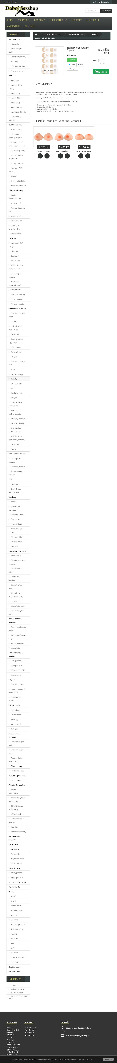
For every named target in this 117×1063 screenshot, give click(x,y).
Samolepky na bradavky (15, 460)
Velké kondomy (16, 524)
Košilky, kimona (16, 393)
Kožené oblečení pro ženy (17, 637)
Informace (15, 979)
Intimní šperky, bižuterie (17, 454)
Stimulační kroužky (17, 304)
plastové (13, 934)
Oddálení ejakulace (16, 780)
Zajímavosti (13, 26)
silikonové (14, 953)
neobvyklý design (16, 929)
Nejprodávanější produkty (13, 1031)
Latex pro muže (16, 661)
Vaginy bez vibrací (17, 859)
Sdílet (80, 65)
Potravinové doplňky (18, 832)
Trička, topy (14, 444)
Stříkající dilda (15, 234)
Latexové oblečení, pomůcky (16, 654)
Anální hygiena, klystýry (15, 87)
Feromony (14, 61)
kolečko (74, 101)
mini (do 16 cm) (16, 910)
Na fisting (14, 719)
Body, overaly (15, 347)
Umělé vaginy (14, 849)
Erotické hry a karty (17, 684)
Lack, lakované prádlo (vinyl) (15, 328)
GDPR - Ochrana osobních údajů (13, 1051)
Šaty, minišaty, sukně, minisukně (15, 430)
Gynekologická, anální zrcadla (15, 490)
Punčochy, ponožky (17, 419)
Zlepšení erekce (14, 967)
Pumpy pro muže (16, 873)
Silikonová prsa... (44, 151)
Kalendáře (14, 827)
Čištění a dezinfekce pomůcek (17, 562)
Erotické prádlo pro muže (17, 315)
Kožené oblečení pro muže (17, 628)
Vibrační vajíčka (14, 887)
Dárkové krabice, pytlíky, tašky (16, 807)
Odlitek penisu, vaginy (15, 699)
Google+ (72, 69)
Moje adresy (29, 1032)
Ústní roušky (15, 519)
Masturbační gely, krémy (16, 612)
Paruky (13, 449)
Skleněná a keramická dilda (14, 227)
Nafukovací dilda (16, 203)
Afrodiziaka (14, 44)
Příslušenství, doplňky (17, 785)
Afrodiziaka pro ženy (18, 57)
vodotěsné (14, 962)
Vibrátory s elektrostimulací (14, 283)
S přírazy (13, 948)
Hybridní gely (15, 710)
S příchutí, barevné (17, 515)
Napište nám (11, 1035)
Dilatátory (14, 251)
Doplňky (13, 321)
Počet (95, 61)
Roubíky (13, 176)
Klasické (13, 502)
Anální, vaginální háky (18, 112)
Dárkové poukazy (17, 814)
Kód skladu (71, 55)
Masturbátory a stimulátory (14, 735)
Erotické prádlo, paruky (17, 309)
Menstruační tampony (14, 578)
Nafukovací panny (15, 766)
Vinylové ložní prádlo (18, 186)
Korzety (13, 388)
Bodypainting (15, 556)
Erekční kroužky (14, 290)
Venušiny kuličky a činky (17, 882)
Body (12, 369)
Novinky (9, 1027)
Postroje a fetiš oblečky (15, 170)
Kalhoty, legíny (15, 352)
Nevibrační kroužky (17, 294)
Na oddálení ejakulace (14, 508)
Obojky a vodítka (16, 163)
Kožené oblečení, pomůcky (15, 620)
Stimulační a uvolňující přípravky (16, 595)
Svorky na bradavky (17, 181)
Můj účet (28, 1022)
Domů (10, 20)
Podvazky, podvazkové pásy (15, 412)
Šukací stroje (13, 844)
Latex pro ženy (16, 665)
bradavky (48, 92)
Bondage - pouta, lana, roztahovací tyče (17, 144)
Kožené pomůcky (17, 643)
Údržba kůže (15, 648)
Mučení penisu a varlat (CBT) (16, 157)
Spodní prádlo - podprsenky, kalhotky (16, 438)
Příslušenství (15, 261)
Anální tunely (15, 102)
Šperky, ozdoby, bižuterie (16, 473)
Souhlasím (108, 1059)
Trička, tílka (14, 334)
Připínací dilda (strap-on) (17, 209)
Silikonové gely (16, 724)
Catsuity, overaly (16, 374)
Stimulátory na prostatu (15, 118)
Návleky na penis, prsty (17, 775)
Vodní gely (14, 729)
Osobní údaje (29, 1035)
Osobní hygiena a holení (16, 586)
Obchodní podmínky (17, 989)
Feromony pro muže (18, 66)
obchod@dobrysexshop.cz (79, 1036)
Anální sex (12, 75)
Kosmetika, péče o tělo (17, 551)
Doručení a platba (16, 993)
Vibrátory (23, 20)
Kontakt (29, 26)
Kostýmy (13, 356)
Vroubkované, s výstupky (15, 530)
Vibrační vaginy (16, 863)
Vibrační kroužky (16, 299)
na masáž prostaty (17, 924)
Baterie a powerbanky (13, 791)
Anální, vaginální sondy (16, 245)
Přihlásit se (11, 2)
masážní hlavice (16, 906)
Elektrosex (92, 20)
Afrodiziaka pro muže (15, 50)
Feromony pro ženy (17, 71)
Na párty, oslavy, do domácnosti (17, 691)
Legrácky (77, 20)
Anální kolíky (15, 93)
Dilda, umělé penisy (16, 190)
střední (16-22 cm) (17, 957)
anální (12, 896)
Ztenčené (14, 546)
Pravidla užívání (12, 1047)
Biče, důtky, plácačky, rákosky (15, 136)
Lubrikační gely (58, 20)
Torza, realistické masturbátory (16, 759)
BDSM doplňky (16, 129)
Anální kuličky (15, 98)
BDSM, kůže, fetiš (15, 125)
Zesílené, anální (16, 542)
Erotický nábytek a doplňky (16, 820)
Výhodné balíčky (16, 537)
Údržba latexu (15, 675)
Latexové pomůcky (17, 670)
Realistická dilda (16, 216)
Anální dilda (14, 80)
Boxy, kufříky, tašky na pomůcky (17, 799)
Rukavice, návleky (17, 423)
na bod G (13, 915)
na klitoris (14, 920)
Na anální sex (15, 715)
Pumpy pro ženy (16, 877)
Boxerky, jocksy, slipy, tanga (16, 341)
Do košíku (102, 72)
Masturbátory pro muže (16, 743)
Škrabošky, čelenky (17, 467)
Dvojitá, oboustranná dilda (15, 197)
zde (90, 1059)
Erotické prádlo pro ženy (17, 363)
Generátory (14, 256)
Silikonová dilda (16, 221)
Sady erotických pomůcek (14, 838)
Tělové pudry (15, 601)
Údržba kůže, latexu (17, 606)
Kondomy (39, 20)
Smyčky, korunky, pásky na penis (16, 267)
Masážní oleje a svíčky (15, 570)
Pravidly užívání (63, 1059)
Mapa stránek (12, 1054)
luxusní (13, 901)
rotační (13, 943)
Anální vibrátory (16, 107)
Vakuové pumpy (15, 868)
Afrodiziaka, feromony (17, 39)
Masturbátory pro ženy (16, 751)
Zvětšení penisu (14, 971)
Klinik (11, 479)
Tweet (72, 65)
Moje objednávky (30, 1027)
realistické (14, 939)
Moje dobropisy (30, 1030)
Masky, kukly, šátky (17, 150)
